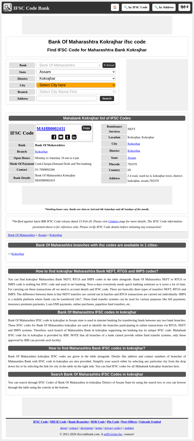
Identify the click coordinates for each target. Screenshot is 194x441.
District (22, 78)
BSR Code (98, 421)
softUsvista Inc (113, 434)
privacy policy (113, 428)
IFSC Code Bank (31, 8)
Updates (113, 221)
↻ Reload (109, 65)
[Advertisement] (97, 25)
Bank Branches (79, 421)
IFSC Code (40, 421)
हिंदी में (184, 7)
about (63, 428)
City (22, 85)
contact (73, 428)
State (22, 72)
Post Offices (129, 421)
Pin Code (113, 421)
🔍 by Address (164, 7)
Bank (22, 65)
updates (129, 428)
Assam (132, 157)
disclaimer (86, 428)
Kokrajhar (41, 151)
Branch (22, 92)
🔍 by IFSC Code (135, 7)
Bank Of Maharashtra (21, 235)
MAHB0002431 (51, 128)
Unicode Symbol (150, 421)
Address (22, 98)
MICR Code (58, 421)
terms (98, 428)
